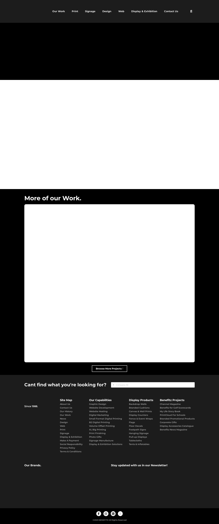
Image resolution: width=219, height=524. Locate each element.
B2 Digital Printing (99, 422)
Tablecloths (135, 440)
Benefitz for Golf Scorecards (175, 407)
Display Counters (138, 415)
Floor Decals (136, 426)
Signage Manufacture (101, 440)
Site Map (66, 400)
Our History (66, 411)
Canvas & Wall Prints (140, 411)
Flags (132, 422)
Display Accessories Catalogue (177, 426)
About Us (65, 404)
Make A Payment (69, 440)
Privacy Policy (67, 447)
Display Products (141, 400)
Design (106, 11)
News (63, 418)
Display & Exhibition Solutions (105, 444)
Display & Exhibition (144, 11)
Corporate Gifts (168, 422)
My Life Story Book (170, 411)
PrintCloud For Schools (172, 415)
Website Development (101, 407)
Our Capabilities (100, 400)
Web (121, 11)
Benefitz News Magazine (173, 429)
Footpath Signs (137, 429)
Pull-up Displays (138, 437)
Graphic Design (97, 404)
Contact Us (171, 11)
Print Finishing (97, 433)
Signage (90, 11)
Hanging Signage (139, 433)
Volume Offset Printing (102, 426)
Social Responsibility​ (71, 444)
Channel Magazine (170, 404)
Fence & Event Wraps (141, 418)
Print (75, 11)
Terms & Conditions (70, 451)
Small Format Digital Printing (105, 418)
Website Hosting (98, 411)
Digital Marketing (99, 415)
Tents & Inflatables (139, 444)
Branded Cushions (139, 407)
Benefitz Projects (172, 400)
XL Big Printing (97, 429)
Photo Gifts (95, 437)
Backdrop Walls (137, 404)
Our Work (58, 11)
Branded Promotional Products (177, 418)
